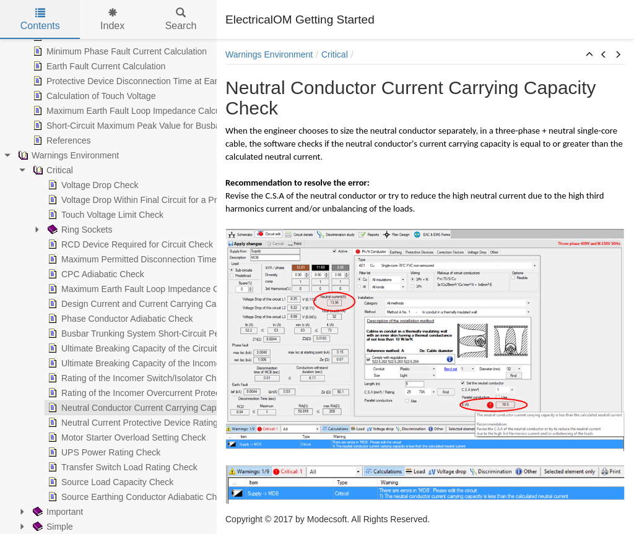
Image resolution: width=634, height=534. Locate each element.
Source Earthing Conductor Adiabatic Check (93, 496)
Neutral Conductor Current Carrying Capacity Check (109, 407)
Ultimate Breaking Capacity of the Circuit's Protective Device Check (138, 348)
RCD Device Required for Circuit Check (84, 244)
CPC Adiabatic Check (50, 274)
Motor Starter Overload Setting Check (81, 437)
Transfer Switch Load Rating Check (77, 467)
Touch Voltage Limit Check (60, 214)
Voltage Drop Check (47, 185)
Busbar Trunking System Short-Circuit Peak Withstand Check (126, 333)
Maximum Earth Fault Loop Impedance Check (97, 289)
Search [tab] (181, 19)
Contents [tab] (40, 19)
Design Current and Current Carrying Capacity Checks (113, 303)
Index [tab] (112, 19)
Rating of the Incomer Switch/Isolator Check (93, 378)
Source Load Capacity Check (65, 482)
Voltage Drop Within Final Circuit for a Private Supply (110, 199)
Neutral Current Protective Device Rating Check (100, 422)
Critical (334, 54)
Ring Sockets (34, 229)
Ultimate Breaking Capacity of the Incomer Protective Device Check (138, 363)
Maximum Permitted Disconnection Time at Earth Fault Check (127, 259)
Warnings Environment (269, 54)
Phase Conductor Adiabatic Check (74, 318)
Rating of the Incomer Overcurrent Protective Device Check (123, 392)
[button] (589, 55)
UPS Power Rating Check (58, 452)
